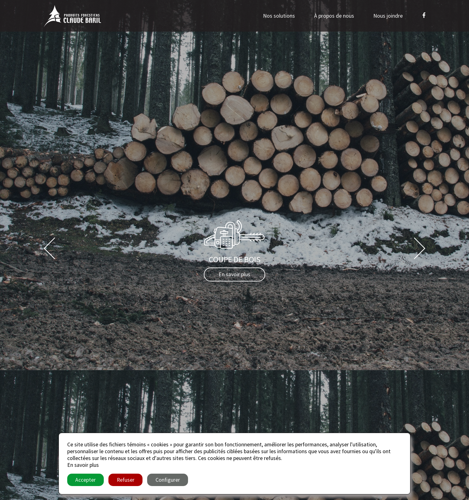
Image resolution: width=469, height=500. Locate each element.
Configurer (168, 479)
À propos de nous (334, 15)
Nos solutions (279, 15)
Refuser (125, 479)
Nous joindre (388, 15)
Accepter (85, 479)
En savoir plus (234, 274)
